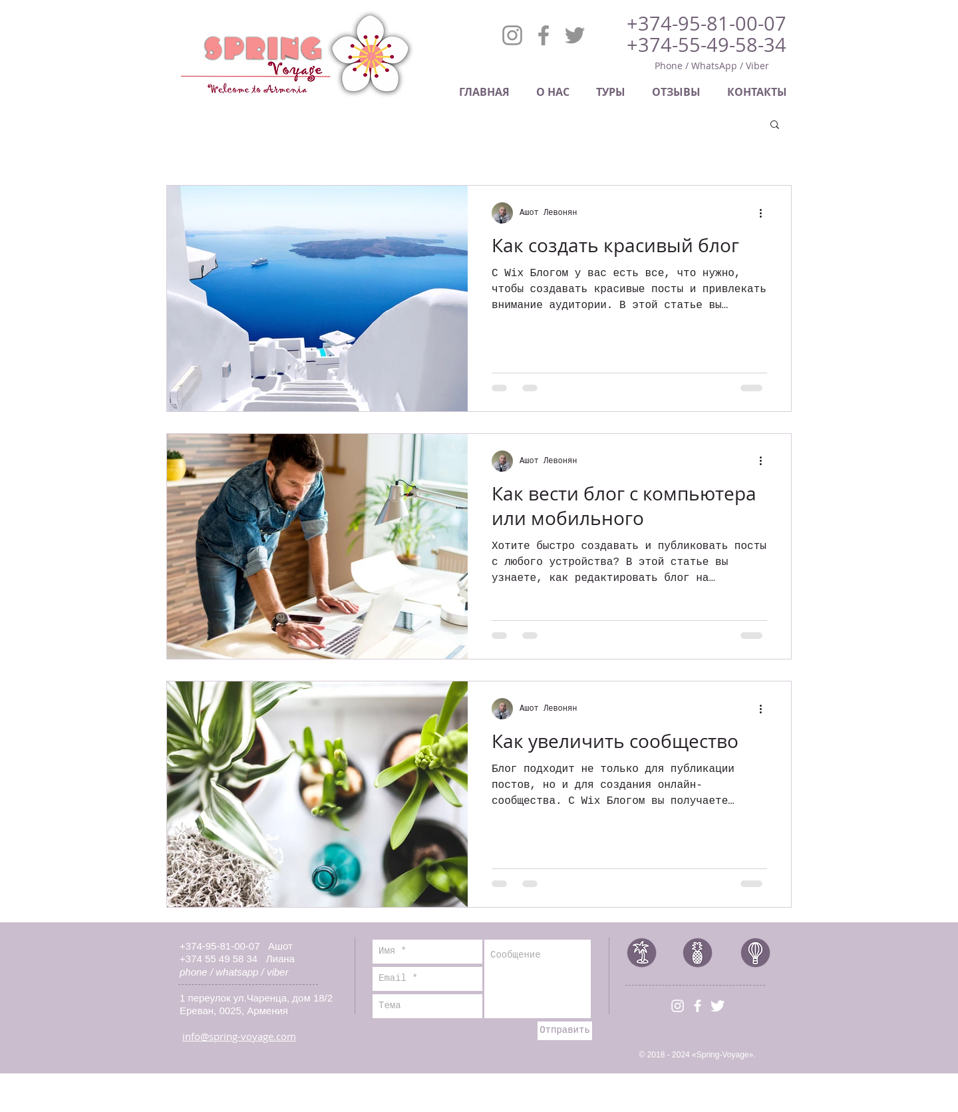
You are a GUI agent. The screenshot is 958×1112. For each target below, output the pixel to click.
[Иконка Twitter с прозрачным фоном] (717, 1006)
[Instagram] (512, 35)
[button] (774, 125)
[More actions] (765, 213)
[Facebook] (543, 35)
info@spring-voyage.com (239, 1036)
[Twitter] (574, 35)
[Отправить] (565, 1030)
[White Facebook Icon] (697, 1006)
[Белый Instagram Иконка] (677, 1006)
